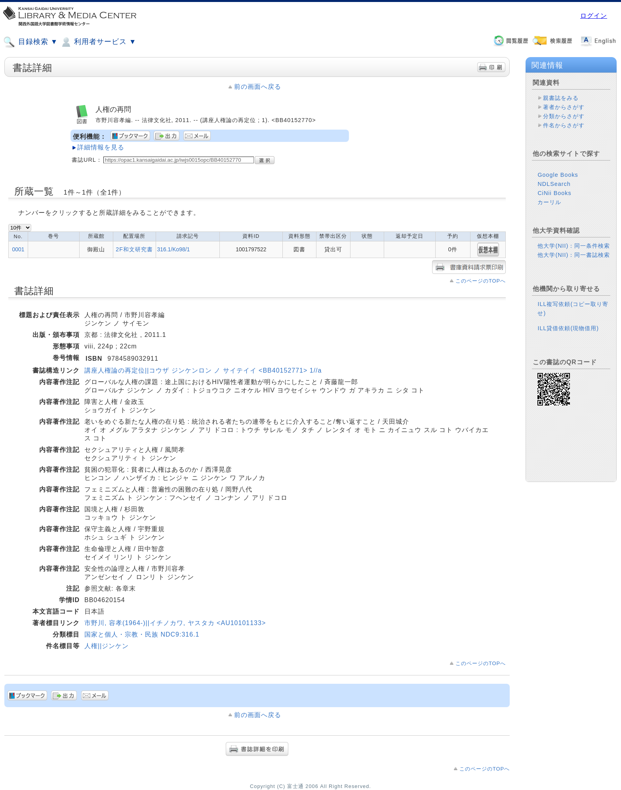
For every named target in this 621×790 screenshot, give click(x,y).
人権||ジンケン (106, 646)
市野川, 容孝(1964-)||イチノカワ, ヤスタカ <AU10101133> (175, 623)
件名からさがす (564, 125)
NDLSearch (553, 184)
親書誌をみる (561, 98)
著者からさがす (564, 107)
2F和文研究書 (134, 249)
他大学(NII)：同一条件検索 (573, 246)
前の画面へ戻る (257, 86)
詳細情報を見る (100, 147)
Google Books (557, 175)
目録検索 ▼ (30, 42)
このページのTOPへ (480, 281)
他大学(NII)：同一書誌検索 (573, 255)
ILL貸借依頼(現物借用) (568, 328)
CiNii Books (554, 193)
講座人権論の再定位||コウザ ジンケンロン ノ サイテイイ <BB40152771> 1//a (203, 370)
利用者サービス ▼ (98, 42)
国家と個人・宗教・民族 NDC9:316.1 (142, 634)
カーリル (549, 202)
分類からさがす (564, 116)
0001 (18, 249)
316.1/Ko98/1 (173, 249)
